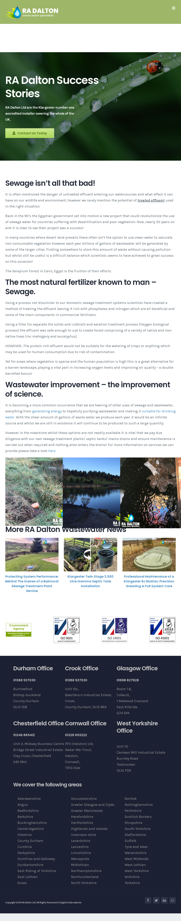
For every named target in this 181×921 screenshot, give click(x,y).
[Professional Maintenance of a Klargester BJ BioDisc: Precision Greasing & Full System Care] (149, 554)
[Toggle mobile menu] (174, 8)
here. (52, 451)
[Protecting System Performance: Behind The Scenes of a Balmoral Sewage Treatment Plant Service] (32, 554)
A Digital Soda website (69, 902)
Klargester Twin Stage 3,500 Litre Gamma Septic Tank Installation (90, 581)
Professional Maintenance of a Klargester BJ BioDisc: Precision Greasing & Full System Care (149, 581)
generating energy (47, 411)
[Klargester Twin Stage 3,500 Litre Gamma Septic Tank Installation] (90, 554)
